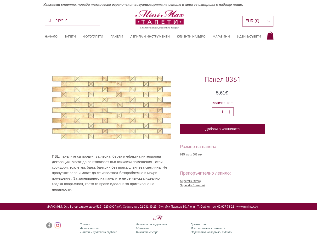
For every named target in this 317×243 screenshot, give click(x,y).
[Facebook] (49, 225)
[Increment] (230, 112)
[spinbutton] (222, 112)
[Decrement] (215, 112)
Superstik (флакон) (192, 185)
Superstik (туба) (190, 181)
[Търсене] (72, 20)
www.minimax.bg (247, 206)
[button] (270, 35)
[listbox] (257, 21)
